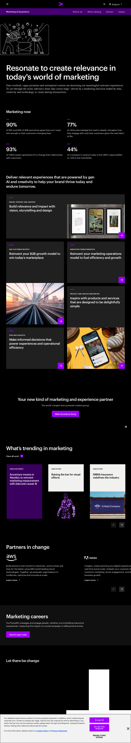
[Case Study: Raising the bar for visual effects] (66, 491)
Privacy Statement (59, 731)
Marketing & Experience (17, 11)
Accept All (99, 720)
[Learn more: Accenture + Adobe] (92, 580)
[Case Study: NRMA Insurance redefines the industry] (107, 491)
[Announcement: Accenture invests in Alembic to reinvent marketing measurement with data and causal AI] (24, 491)
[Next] (122, 525)
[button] (65, 414)
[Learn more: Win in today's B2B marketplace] (35, 283)
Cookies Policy (42, 731)
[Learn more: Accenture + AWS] (13, 580)
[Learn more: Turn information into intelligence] (35, 348)
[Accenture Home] (61, 4)
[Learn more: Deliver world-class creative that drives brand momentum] (65, 216)
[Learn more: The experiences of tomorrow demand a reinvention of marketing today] (96, 262)
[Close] (128, 728)
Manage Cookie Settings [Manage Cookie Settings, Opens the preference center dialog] (99, 736)
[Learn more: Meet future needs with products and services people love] (96, 327)
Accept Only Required (99, 728)
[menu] (7, 4)
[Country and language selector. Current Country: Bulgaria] (116, 4)
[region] (65, 728)
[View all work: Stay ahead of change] (14, 456)
